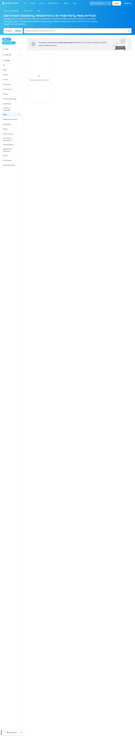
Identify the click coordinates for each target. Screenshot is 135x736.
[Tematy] (20, 60)
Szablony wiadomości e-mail (12, 11)
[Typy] (20, 49)
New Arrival (28, 11)
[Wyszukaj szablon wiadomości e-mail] (77, 30)
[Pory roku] (20, 55)
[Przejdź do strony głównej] (9, 3)
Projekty (8, 31)
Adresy (18, 31)
